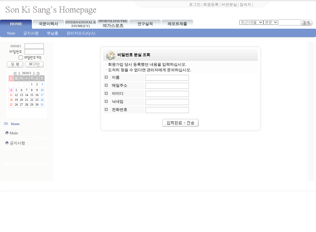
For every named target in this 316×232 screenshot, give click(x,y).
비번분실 (229, 4)
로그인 (195, 4)
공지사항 (31, 33)
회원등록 (211, 4)
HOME (16, 24)
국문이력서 (48, 24)
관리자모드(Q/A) (80, 33)
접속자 (245, 4)
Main (11, 33)
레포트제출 (177, 24)
